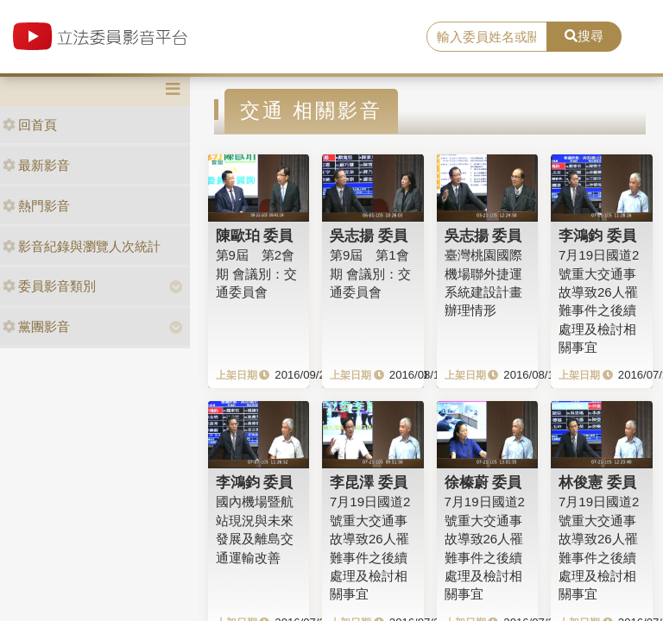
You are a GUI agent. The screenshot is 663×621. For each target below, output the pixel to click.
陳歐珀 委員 (255, 235)
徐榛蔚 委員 (483, 482)
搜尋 (584, 35)
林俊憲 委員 (597, 482)
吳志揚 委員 (368, 235)
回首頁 (30, 124)
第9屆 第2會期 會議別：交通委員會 (256, 273)
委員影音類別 (49, 286)
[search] (486, 37)
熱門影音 (36, 205)
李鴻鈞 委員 (597, 235)
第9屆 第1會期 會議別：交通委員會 (370, 273)
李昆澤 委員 (368, 482)
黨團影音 (36, 326)
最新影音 (36, 165)
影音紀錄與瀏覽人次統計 (82, 246)
